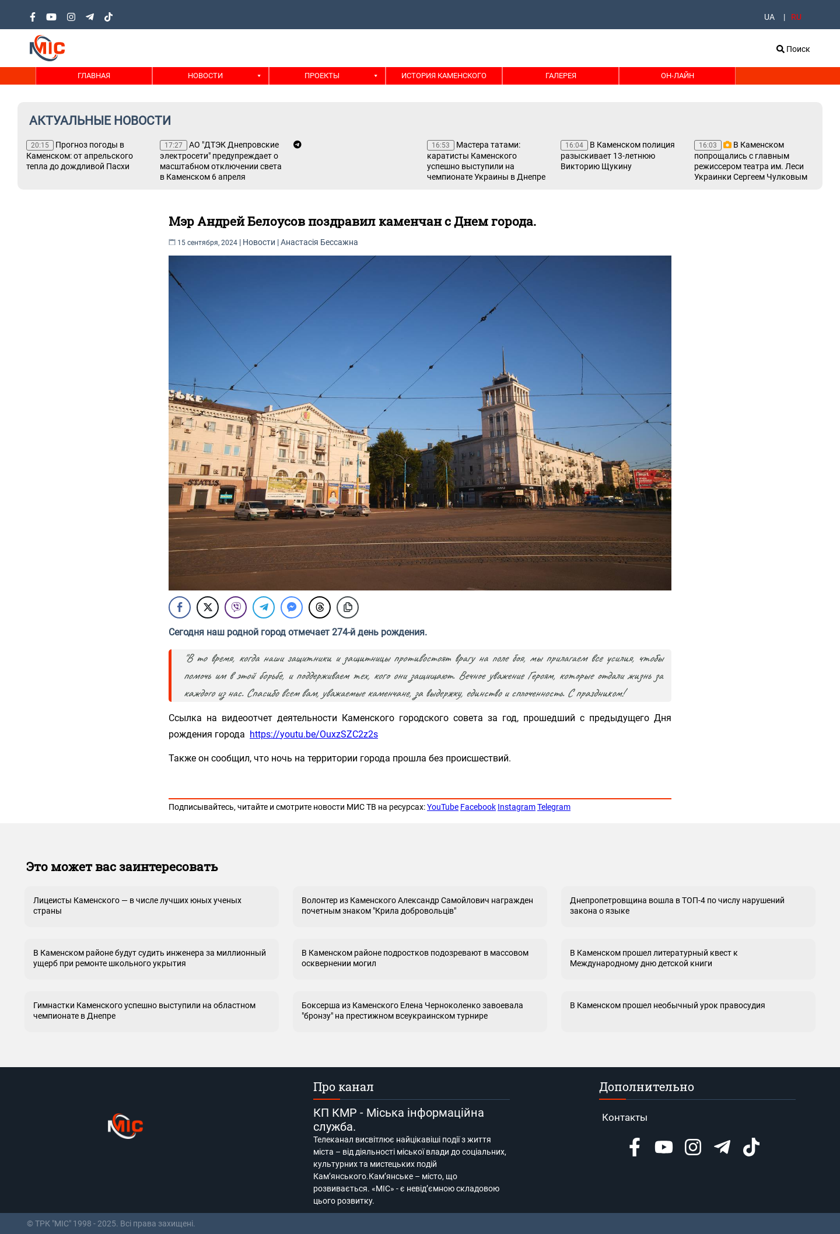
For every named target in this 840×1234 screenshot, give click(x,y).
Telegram (553, 807)
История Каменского (444, 75)
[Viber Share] (236, 607)
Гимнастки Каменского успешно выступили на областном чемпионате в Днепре (144, 1010)
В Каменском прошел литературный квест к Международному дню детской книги (654, 958)
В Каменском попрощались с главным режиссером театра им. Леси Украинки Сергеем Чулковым (750, 160)
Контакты (625, 1117)
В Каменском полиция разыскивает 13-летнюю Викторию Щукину (618, 155)
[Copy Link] (348, 607)
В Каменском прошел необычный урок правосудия (667, 1005)
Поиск (793, 49)
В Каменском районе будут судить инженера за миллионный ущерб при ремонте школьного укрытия (149, 958)
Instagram (517, 807)
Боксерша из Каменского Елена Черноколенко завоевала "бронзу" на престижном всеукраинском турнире (412, 1010)
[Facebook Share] (180, 607)
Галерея (560, 75)
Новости (205, 75)
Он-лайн (677, 75)
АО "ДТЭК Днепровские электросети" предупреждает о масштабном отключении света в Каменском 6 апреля (221, 160)
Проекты (322, 75)
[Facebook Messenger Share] (292, 607)
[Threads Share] (320, 607)
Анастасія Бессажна (319, 242)
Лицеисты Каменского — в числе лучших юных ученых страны (137, 905)
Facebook (478, 807)
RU (796, 17)
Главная (94, 75)
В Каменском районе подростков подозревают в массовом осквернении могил (415, 958)
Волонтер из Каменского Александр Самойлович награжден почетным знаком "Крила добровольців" (417, 905)
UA (769, 17)
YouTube (443, 807)
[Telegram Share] (264, 607)
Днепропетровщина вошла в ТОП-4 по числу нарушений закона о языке (677, 905)
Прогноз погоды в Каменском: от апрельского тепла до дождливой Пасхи (79, 155)
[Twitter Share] (208, 607)
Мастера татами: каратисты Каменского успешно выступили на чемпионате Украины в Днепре (486, 160)
